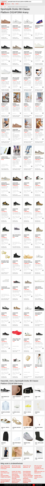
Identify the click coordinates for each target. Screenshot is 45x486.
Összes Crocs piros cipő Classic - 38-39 (16, 351)
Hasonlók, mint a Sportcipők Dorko (26, 195)
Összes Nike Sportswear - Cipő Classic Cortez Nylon (17, 247)
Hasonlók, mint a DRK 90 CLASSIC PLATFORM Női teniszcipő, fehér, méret (5, 90)
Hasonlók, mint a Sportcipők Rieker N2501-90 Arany (17, 195)
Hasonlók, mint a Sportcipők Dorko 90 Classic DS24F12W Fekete (28, 64)
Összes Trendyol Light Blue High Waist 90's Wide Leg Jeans (39, 377)
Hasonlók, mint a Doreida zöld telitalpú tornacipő (5, 116)
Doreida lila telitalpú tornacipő (38, 105)
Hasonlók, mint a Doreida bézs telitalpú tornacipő (39, 90)
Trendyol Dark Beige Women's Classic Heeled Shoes (16, 481)
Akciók (17, 3)
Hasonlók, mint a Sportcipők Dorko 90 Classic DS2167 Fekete (4, 64)
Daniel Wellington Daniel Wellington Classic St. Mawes (27, 473)
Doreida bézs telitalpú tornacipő (38, 79)
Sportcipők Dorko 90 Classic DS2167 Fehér (17, 27)
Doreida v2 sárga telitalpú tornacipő (39, 131)
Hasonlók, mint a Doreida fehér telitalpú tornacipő (28, 90)
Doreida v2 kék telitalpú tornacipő (27, 158)
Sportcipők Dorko (26, 184)
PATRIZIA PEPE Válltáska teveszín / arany (38, 477)
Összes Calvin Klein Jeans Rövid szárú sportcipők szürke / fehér (5, 299)
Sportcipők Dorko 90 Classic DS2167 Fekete (5, 53)
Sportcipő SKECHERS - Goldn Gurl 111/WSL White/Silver (28, 477)
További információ (38, 484)
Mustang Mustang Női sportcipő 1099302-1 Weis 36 (5, 481)
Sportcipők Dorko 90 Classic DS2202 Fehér (28, 27)
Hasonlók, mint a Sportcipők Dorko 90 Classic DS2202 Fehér (27, 38)
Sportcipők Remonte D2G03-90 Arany (5, 184)
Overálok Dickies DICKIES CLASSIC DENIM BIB (27, 481)
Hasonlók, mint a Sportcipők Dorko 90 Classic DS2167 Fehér (16, 38)
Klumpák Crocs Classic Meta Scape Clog (5, 473)
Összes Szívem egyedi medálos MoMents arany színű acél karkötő (5, 169)
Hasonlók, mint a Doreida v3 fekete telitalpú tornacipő (5, 142)
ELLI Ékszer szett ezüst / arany (28, 365)
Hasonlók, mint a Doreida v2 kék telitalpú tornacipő (28, 169)
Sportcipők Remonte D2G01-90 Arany (39, 158)
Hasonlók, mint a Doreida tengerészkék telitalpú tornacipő (16, 116)
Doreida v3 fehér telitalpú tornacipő (28, 131)
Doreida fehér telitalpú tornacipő (27, 79)
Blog (13, 3)
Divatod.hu (4, 1)
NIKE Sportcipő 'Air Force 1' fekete (38, 314)
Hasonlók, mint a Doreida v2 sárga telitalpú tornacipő (39, 142)
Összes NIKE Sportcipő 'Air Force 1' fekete (39, 325)
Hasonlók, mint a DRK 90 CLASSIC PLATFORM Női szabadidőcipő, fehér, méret (39, 64)
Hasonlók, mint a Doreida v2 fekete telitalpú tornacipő (17, 169)
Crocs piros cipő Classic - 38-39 (17, 340)
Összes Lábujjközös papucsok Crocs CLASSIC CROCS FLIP (39, 299)
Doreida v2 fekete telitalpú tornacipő (17, 158)
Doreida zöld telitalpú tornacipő (4, 105)
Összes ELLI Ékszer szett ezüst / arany (28, 377)
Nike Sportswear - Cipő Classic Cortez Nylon (17, 236)
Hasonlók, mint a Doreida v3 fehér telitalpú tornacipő (28, 142)
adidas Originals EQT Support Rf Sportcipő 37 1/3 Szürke (5, 467)
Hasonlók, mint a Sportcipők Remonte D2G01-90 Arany (38, 169)
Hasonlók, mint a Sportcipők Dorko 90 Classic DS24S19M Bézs (16, 64)
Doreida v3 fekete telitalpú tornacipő (5, 131)
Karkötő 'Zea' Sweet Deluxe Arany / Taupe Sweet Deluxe (16, 473)
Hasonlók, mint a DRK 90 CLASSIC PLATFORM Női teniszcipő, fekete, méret (16, 90)
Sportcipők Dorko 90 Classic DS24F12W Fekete (28, 53)
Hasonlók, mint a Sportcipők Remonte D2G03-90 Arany (4, 195)
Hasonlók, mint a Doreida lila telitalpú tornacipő (39, 116)
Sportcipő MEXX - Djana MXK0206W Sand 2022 (16, 477)
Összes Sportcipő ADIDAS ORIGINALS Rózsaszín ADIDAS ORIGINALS (39, 38)
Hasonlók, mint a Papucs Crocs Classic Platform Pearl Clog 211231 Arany (27, 273)
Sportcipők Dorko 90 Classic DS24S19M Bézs (17, 53)
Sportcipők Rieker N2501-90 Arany (16, 184)
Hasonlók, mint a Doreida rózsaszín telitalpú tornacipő (28, 116)
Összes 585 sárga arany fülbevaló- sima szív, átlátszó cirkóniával (5, 273)
